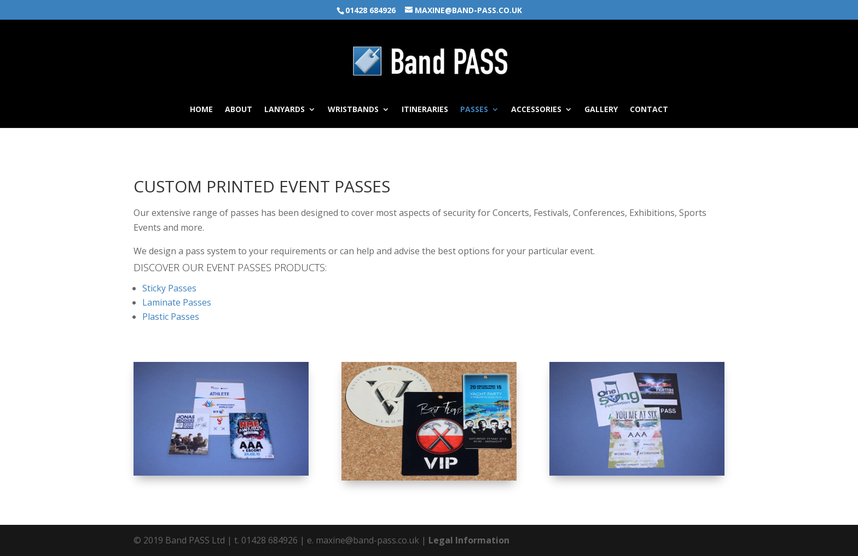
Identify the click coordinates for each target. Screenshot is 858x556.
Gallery (601, 110)
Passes (474, 110)
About (238, 110)
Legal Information (468, 540)
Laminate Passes (176, 302)
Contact (649, 110)
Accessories (536, 110)
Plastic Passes (170, 317)
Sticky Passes (169, 288)
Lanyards (284, 110)
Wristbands (353, 110)
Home (201, 110)
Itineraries (425, 110)
